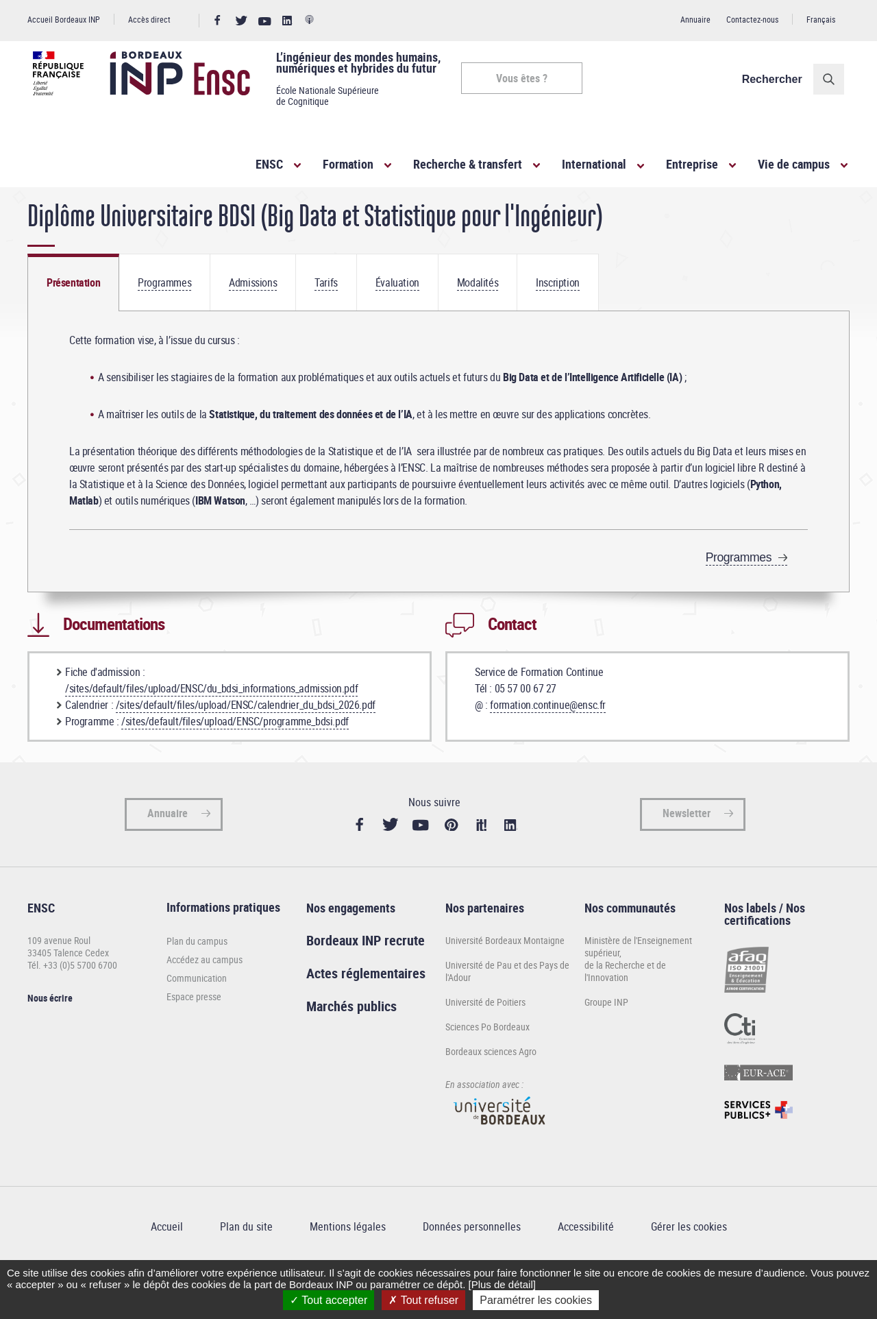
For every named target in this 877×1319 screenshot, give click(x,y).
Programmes (164, 321)
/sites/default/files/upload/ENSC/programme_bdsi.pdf (235, 760)
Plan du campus (196, 980)
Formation (348, 164)
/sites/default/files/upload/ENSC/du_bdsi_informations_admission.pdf (211, 727)
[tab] (73, 321)
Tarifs (326, 321)
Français (820, 19)
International (594, 164)
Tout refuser (423, 1300)
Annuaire (695, 19)
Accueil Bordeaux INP (63, 19)
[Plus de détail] (501, 1284)
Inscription (558, 321)
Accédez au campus (204, 999)
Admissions (253, 321)
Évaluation (397, 321)
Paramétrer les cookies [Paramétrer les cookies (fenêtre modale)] (536, 1300)
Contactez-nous (752, 19)
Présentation (73, 321)
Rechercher (778, 79)
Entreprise (692, 164)
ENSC (269, 164)
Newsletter (687, 852)
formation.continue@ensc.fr (548, 743)
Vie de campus (794, 164)
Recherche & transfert (467, 164)
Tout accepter (328, 1300)
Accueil (41, 211)
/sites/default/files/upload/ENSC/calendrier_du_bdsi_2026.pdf (245, 743)
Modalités (477, 321)
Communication (196, 1017)
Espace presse (193, 1036)
